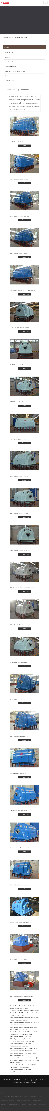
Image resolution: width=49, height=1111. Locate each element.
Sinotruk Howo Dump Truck (29, 1096)
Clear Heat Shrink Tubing (23, 1100)
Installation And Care (10, 66)
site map (26, 1082)
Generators (7, 57)
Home (3, 37)
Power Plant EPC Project (11, 62)
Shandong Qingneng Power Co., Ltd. (34, 1080)
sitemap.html (32, 1082)
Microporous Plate (14, 1104)
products (6, 47)
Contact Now (25, 145)
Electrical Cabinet (9, 80)
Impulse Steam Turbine (25, 1036)
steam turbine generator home (17, 37)
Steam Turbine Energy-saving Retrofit (15, 71)
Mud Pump (8, 76)
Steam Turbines (9, 52)
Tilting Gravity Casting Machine (11, 1096)
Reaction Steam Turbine (25, 1006)
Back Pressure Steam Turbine (27, 1013)
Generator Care (26, 1065)
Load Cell (11, 1100)
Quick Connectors (33, 1104)
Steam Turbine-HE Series (26, 1027)
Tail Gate (24, 1104)
